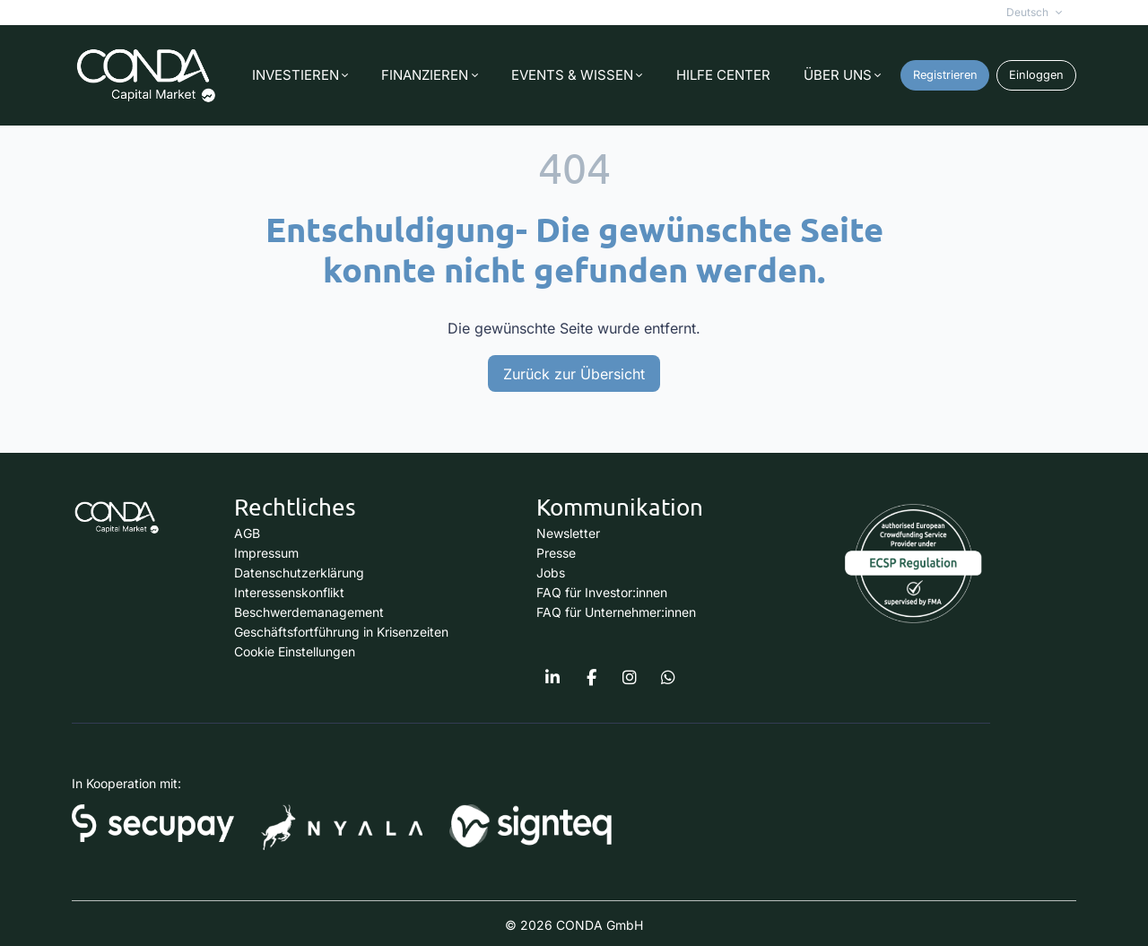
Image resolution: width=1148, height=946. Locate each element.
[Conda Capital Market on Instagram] (629, 678)
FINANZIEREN (424, 74)
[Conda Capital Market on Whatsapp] (668, 678)
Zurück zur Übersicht (574, 374)
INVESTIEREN (295, 74)
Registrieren (945, 75)
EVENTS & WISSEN (572, 74)
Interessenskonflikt (289, 592)
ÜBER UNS (838, 74)
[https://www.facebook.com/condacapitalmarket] (591, 678)
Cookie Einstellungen (294, 651)
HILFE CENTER (723, 74)
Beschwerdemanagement (309, 612)
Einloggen (1036, 75)
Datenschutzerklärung (299, 572)
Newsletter (568, 533)
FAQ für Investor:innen (601, 592)
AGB (247, 533)
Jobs (550, 572)
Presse (556, 552)
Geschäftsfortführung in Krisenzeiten (341, 631)
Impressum (266, 552)
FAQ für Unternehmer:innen (616, 612)
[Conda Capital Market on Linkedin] (552, 678)
